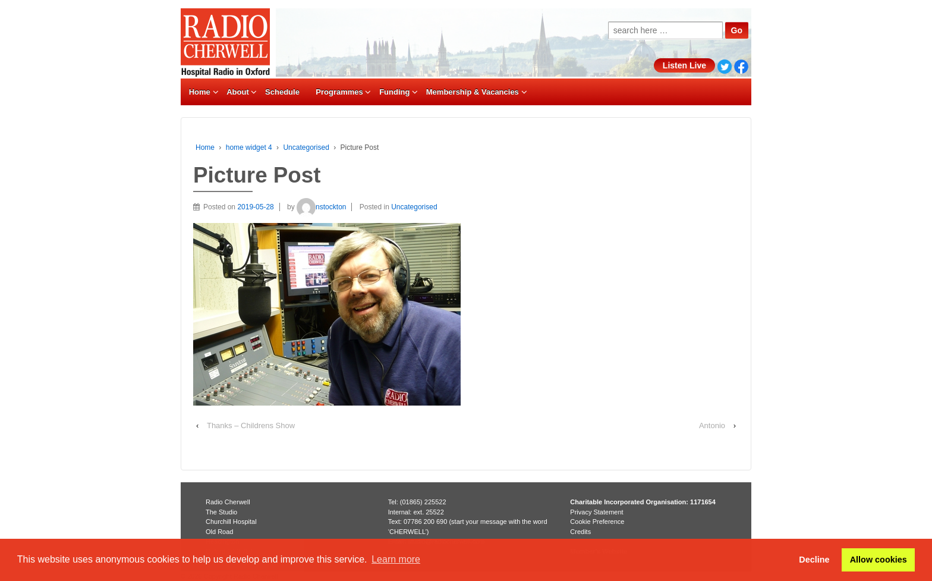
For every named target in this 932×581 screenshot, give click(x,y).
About (237, 91)
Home (199, 91)
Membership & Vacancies (472, 91)
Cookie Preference (597, 521)
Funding (394, 91)
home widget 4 (249, 147)
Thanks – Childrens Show (251, 425)
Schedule (282, 91)
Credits (580, 531)
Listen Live (684, 65)
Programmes (339, 91)
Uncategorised (306, 147)
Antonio (712, 425)
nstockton (321, 207)
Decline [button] (814, 559)
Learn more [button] (395, 559)
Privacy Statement (596, 512)
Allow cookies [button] (878, 559)
